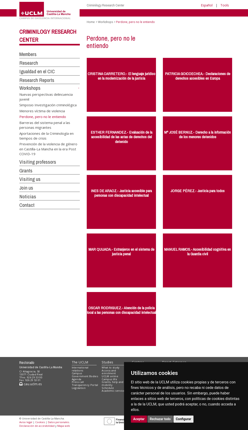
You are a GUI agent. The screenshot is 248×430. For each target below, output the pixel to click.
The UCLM (80, 362)
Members (28, 54)
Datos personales (58, 422)
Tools (224, 5)
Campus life (109, 379)
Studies (107, 362)
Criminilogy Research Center (105, 5)
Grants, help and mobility (112, 383)
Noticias (27, 196)
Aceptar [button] (139, 419)
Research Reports (36, 80)
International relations (80, 369)
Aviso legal (25, 422)
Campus (77, 373)
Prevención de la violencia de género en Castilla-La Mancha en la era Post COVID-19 (48, 149)
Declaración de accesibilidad (37, 425)
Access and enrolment (109, 372)
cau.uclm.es (30, 384)
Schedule (108, 388)
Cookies (40, 422)
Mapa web (63, 425)
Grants (25, 170)
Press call (78, 382)
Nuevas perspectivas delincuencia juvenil (46, 96)
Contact (27, 205)
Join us (26, 187)
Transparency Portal (85, 385)
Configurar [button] (183, 419)
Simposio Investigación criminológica (48, 105)
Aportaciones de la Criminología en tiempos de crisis (46, 135)
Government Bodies (85, 376)
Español (207, 5)
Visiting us (29, 179)
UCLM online (110, 376)
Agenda (76, 379)
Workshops (29, 87)
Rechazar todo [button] (160, 419)
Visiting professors (37, 161)
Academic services (114, 390)
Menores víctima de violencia (42, 110)
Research (28, 62)
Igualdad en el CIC (37, 71)
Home (91, 22)
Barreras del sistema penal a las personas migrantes (44, 124)
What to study (110, 367)
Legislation (79, 388)
